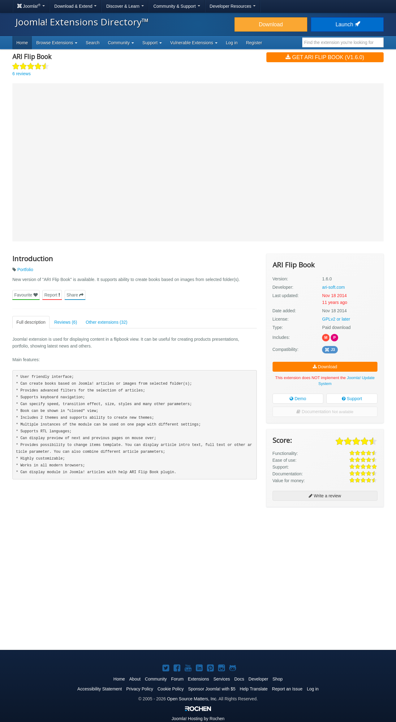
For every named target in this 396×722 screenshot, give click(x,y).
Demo (298, 398)
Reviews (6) (65, 322)
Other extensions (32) (106, 322)
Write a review (325, 495)
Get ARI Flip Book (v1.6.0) (325, 57)
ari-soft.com (333, 287)
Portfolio (25, 269)
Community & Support (176, 6)
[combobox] (343, 42)
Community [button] (121, 42)
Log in (232, 42)
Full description (30, 322)
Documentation (324, 411)
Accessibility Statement (99, 688)
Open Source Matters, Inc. (192, 698)
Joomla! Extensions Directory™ (82, 21)
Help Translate (254, 688)
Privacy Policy (139, 688)
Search (92, 42)
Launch (347, 24)
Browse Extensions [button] (56, 42)
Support (352, 398)
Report (52, 294)
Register (254, 42)
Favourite (26, 294)
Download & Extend (75, 6)
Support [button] (152, 42)
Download (271, 24)
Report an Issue (287, 688)
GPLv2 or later (336, 319)
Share (75, 294)
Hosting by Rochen (197, 718)
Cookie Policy (170, 688)
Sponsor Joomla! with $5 (211, 688)
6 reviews (21, 73)
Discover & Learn (125, 6)
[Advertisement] (325, 551)
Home (22, 42)
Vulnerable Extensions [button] (193, 42)
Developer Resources (233, 6)
